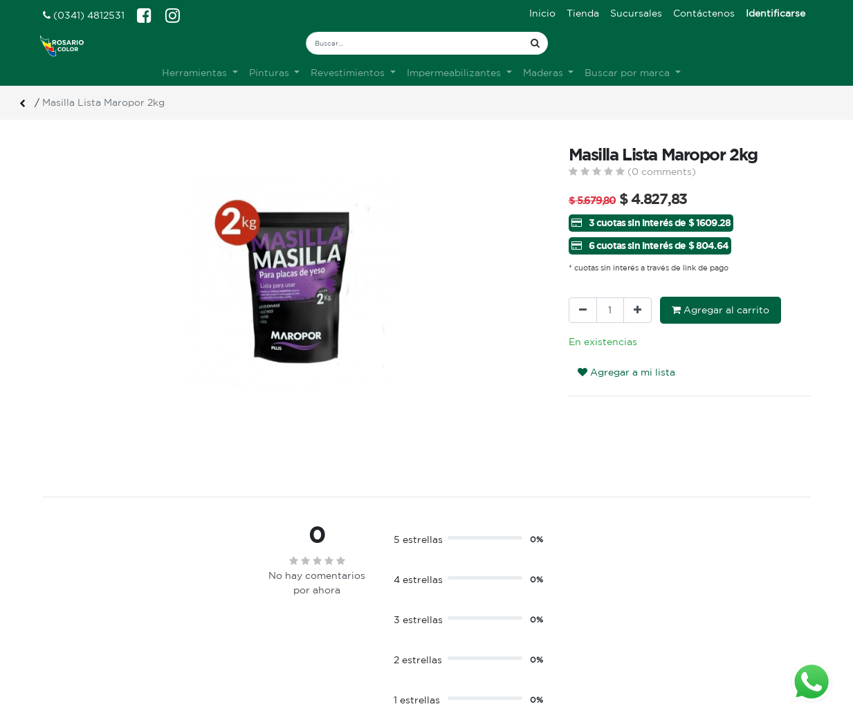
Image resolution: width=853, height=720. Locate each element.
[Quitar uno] (583, 310)
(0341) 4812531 (84, 15)
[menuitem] (542, 13)
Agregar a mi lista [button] (626, 372)
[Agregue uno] (637, 310)
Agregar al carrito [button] (720, 309)
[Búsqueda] (535, 43)
